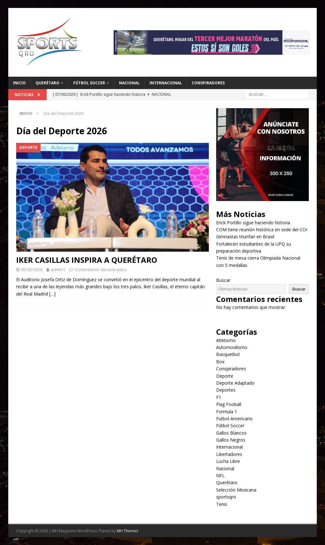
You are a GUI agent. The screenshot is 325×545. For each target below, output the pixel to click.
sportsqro (226, 497)
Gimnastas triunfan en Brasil (245, 237)
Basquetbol (228, 354)
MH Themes (127, 531)
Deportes (225, 390)
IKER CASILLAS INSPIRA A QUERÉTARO (86, 260)
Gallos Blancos (231, 433)
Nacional (129, 83)
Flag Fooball (228, 404)
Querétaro (47, 83)
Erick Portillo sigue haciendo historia (253, 223)
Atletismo (226, 340)
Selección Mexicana (236, 490)
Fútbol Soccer (89, 83)
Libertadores (229, 454)
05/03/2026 (31, 269)
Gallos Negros (230, 440)
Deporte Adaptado (235, 383)
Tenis (221, 504)
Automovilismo (231, 347)
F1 (218, 397)
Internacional (165, 83)
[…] (52, 294)
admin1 (58, 269)
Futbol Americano (234, 419)
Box (220, 362)
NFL (220, 475)
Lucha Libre (228, 461)
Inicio (19, 83)
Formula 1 (226, 412)
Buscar (223, 280)
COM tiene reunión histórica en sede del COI (261, 230)
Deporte (224, 376)
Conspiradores (208, 83)
